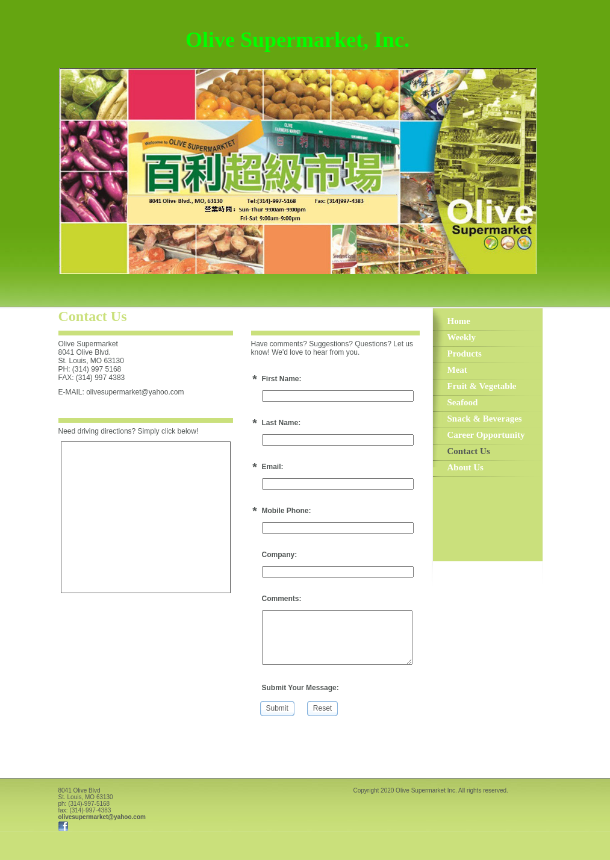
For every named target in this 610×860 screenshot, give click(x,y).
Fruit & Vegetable (482, 386)
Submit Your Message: (300, 688)
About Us (465, 467)
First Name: (282, 379)
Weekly (461, 337)
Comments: (282, 598)
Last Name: (281, 423)
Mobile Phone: (286, 510)
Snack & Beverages (484, 418)
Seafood (462, 402)
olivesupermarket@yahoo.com (102, 817)
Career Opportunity (486, 435)
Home (458, 321)
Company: (279, 554)
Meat (457, 370)
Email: (273, 467)
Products (464, 353)
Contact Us (468, 451)
